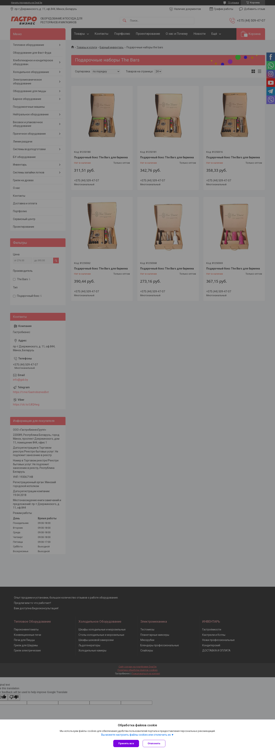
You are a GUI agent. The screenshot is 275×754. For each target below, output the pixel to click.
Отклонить (154, 743)
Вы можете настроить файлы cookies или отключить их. (136, 734)
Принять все (126, 743)
